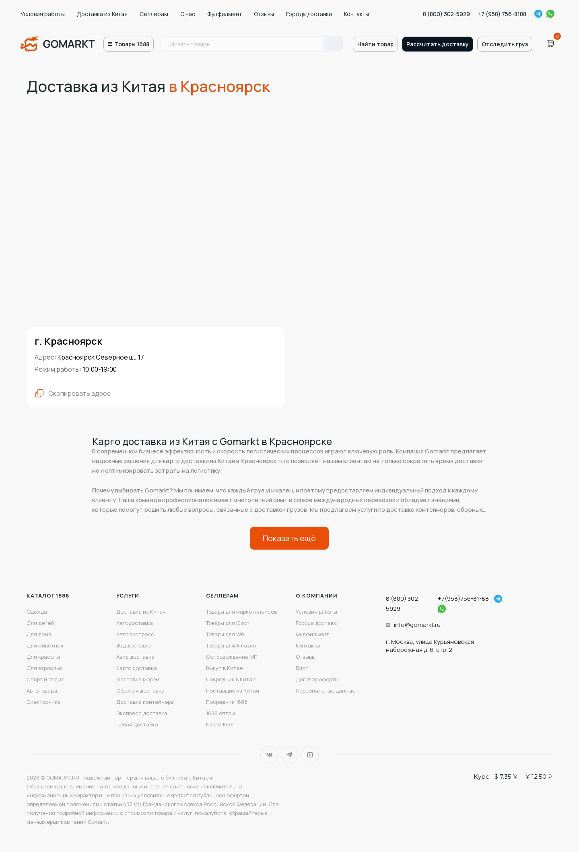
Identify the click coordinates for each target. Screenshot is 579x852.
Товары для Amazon (231, 645)
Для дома (39, 634)
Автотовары (42, 690)
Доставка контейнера (145, 701)
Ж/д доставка (134, 645)
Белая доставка (137, 724)
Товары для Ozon (227, 623)
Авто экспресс (135, 634)
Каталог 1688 (48, 595)
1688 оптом (220, 713)
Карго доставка (136, 668)
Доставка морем (137, 679)
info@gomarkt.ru (417, 624)
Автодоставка (134, 623)
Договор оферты (317, 679)
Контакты (356, 14)
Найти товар (375, 44)
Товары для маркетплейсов (241, 611)
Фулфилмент (224, 14)
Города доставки (309, 14)
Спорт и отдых (45, 679)
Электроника (44, 701)
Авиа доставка (135, 656)
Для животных (45, 645)
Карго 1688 (220, 724)
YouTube (310, 754)
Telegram (538, 14)
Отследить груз (505, 44)
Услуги (127, 595)
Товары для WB (225, 634)
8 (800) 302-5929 (446, 14)
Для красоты (43, 656)
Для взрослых (45, 668)
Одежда (37, 611)
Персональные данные (325, 690)
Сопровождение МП (232, 656)
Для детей (40, 623)
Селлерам (154, 14)
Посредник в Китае (231, 679)
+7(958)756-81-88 (463, 598)
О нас (187, 14)
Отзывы (264, 14)
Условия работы (43, 14)
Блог (302, 668)
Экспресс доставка (141, 713)
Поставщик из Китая (232, 690)
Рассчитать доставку (437, 44)
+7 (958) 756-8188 (502, 14)
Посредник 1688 (226, 701)
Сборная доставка (140, 690)
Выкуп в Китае (224, 668)
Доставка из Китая (102, 14)
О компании (316, 595)
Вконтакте (269, 754)
